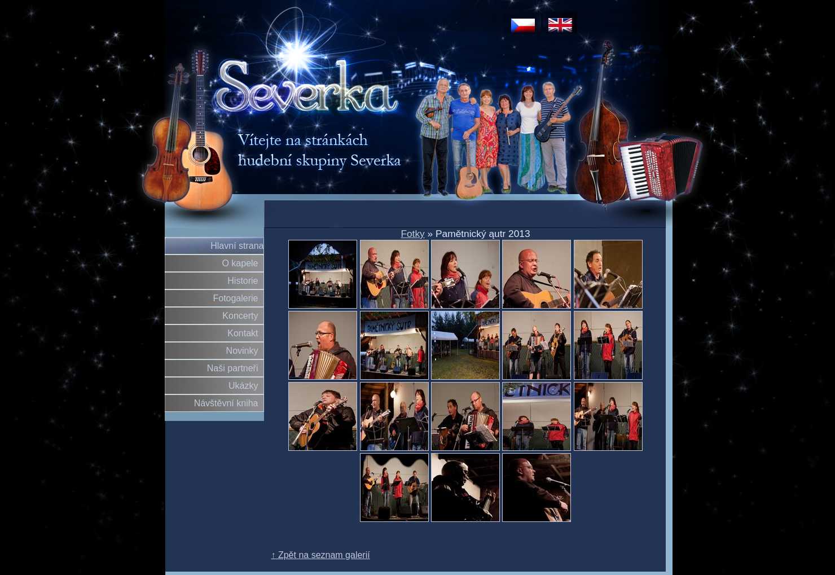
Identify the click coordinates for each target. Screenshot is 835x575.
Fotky (412, 233)
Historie (242, 281)
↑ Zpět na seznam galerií (320, 555)
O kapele (240, 263)
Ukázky (243, 385)
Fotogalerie (235, 298)
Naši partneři (232, 368)
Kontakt (242, 333)
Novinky (242, 350)
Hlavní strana (236, 246)
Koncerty (240, 316)
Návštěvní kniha (226, 403)
